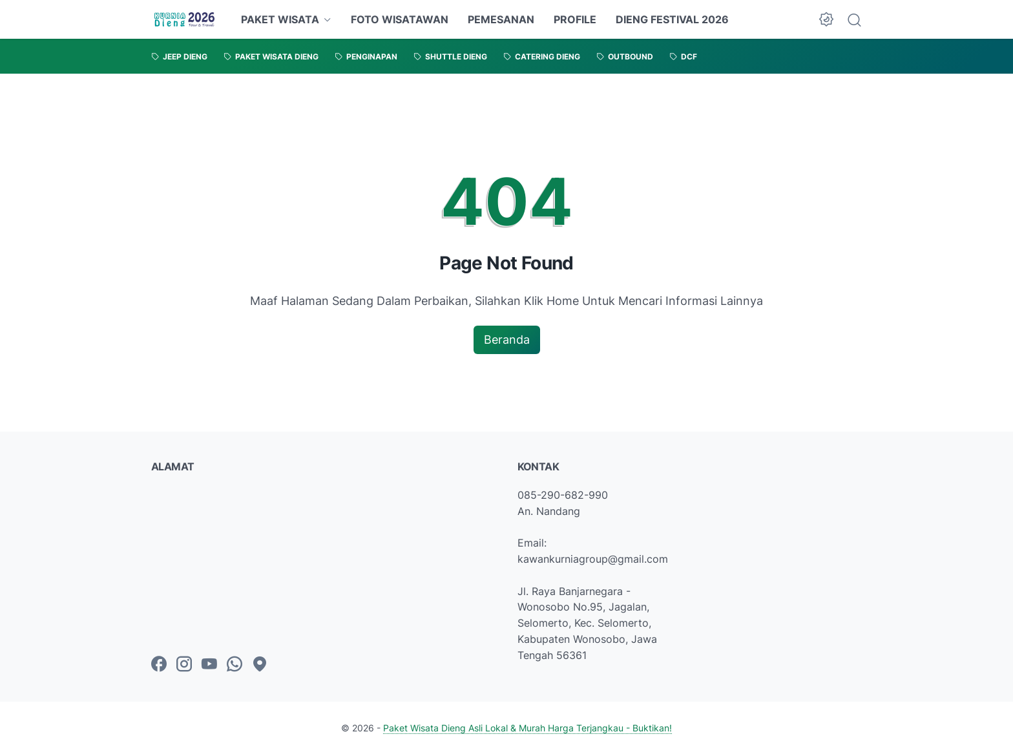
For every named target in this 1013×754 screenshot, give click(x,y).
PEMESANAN (501, 19)
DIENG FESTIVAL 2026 (672, 19)
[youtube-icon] (209, 664)
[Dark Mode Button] (826, 19)
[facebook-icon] (159, 664)
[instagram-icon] (184, 664)
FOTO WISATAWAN (399, 19)
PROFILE (575, 19)
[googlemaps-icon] (259, 664)
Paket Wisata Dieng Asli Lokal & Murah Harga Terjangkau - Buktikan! (527, 727)
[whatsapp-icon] (234, 664)
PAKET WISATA (280, 19)
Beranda (507, 339)
